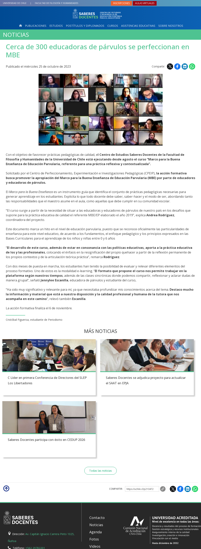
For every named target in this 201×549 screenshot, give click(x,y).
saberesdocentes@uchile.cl (54, 494)
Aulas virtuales (144, 3)
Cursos (112, 26)
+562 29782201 (35, 487)
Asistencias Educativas (138, 26)
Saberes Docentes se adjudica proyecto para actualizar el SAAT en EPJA (99, 383)
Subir (6, 427)
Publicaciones (35, 26)
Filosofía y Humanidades (56, 3)
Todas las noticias (100, 409)
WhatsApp (192, 66)
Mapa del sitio (101, 492)
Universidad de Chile (14, 3)
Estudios (56, 26)
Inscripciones (121, 3)
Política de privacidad (126, 545)
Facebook (177, 66)
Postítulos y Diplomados (85, 26)
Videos (94, 485)
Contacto (97, 456)
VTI (88, 545)
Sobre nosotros (170, 26)
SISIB (82, 545)
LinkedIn (184, 66)
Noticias (16, 35)
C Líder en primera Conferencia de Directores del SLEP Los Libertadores (31, 383)
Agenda (95, 470)
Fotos (94, 478)
